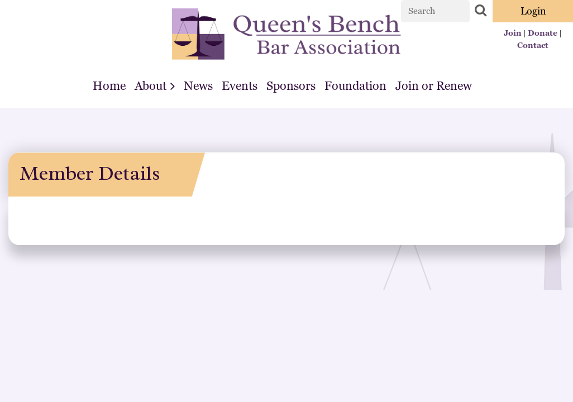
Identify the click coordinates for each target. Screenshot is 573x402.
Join (513, 33)
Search (480, 10)
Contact (532, 45)
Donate (542, 33)
